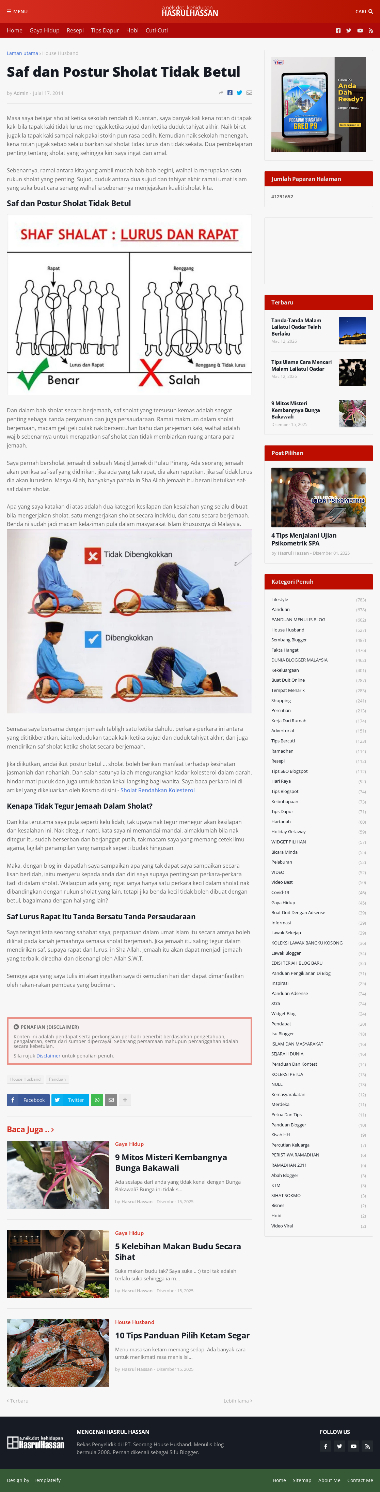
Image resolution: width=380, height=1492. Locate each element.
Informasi (318, 923)
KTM (318, 1185)
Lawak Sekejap (318, 933)
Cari (360, 11)
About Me (329, 1480)
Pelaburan (318, 862)
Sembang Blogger (318, 640)
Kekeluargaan (318, 670)
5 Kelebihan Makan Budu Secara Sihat (178, 1251)
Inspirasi (318, 983)
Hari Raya (318, 781)
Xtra (318, 1003)
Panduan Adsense (318, 993)
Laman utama (22, 53)
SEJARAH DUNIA (318, 1054)
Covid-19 (318, 892)
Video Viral (318, 1226)
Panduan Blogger (318, 1125)
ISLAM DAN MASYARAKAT (318, 1044)
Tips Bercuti (318, 741)
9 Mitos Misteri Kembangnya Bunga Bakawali (171, 1162)
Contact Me (360, 1480)
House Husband (60, 53)
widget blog (318, 1014)
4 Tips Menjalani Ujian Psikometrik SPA (303, 539)
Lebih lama (236, 1400)
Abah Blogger (318, 1175)
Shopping (318, 701)
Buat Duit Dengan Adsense (318, 912)
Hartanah (318, 822)
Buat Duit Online (318, 680)
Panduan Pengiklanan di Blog (318, 973)
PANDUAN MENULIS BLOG (318, 620)
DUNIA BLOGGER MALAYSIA (318, 660)
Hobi (132, 30)
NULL (318, 1084)
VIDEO (318, 872)
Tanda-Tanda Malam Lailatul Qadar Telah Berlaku (296, 327)
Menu (20, 11)
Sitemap (302, 1480)
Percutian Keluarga (318, 1145)
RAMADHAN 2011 (318, 1165)
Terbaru (19, 1400)
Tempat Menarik (318, 690)
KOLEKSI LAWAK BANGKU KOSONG (318, 943)
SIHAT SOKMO (318, 1195)
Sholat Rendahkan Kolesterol (158, 790)
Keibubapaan (318, 802)
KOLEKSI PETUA (318, 1074)
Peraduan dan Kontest (318, 1064)
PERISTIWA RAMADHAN (318, 1155)
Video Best (318, 882)
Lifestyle (318, 599)
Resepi (75, 30)
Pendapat (318, 1024)
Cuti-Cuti (157, 30)
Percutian (318, 710)
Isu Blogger (318, 1034)
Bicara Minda (318, 852)
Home (14, 30)
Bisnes (318, 1205)
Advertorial (318, 731)
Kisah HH (318, 1135)
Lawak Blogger (318, 953)
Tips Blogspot (318, 791)
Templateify (47, 1480)
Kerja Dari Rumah (318, 721)
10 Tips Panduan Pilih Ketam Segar (182, 1335)
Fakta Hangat (318, 650)
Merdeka (318, 1104)
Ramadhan (318, 751)
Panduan (57, 1079)
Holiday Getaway (318, 832)
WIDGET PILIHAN (318, 842)
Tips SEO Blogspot (318, 771)
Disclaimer (48, 1055)
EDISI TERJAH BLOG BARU (318, 963)
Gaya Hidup (45, 30)
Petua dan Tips (318, 1115)
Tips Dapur (105, 30)
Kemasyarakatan (318, 1094)
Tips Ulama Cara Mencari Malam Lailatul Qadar (301, 365)
